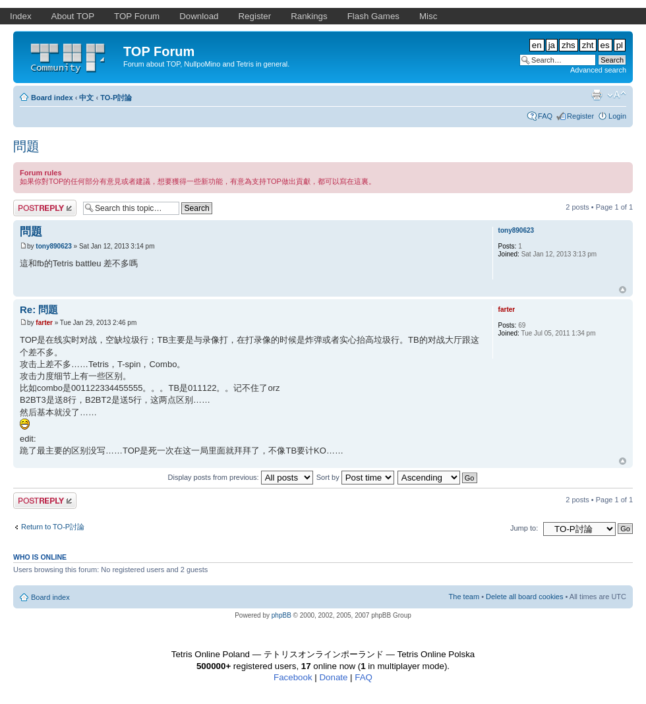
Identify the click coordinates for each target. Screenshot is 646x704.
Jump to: (524, 528)
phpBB (281, 615)
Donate (333, 677)
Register (580, 116)
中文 (86, 98)
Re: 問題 (39, 309)
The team (464, 597)
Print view (596, 95)
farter (44, 322)
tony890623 (53, 246)
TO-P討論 (116, 98)
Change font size (616, 95)
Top (622, 289)
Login (617, 116)
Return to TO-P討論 (52, 527)
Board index (52, 98)
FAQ (545, 116)
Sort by (355, 477)
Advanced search (598, 70)
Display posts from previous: (240, 477)
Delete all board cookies (524, 597)
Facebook (293, 677)
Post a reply (44, 208)
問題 (26, 146)
